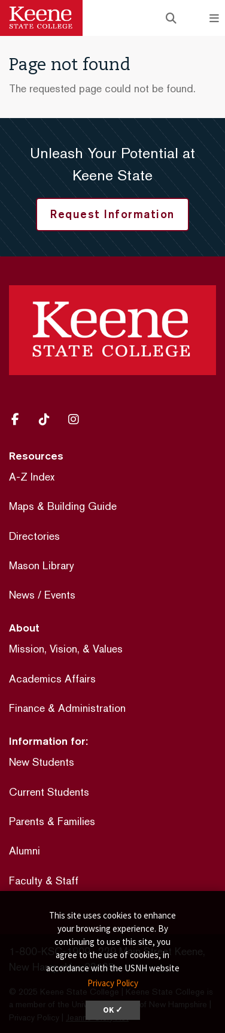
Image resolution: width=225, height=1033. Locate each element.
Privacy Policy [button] (112, 983)
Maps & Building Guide (63, 506)
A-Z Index (31, 476)
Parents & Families (52, 821)
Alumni (24, 850)
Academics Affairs (52, 678)
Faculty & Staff (43, 880)
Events (59, 594)
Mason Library (41, 565)
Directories (34, 536)
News (22, 594)
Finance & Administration (67, 708)
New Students (41, 762)
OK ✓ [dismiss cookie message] (113, 1010)
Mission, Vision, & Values (66, 648)
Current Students (49, 792)
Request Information (112, 214)
